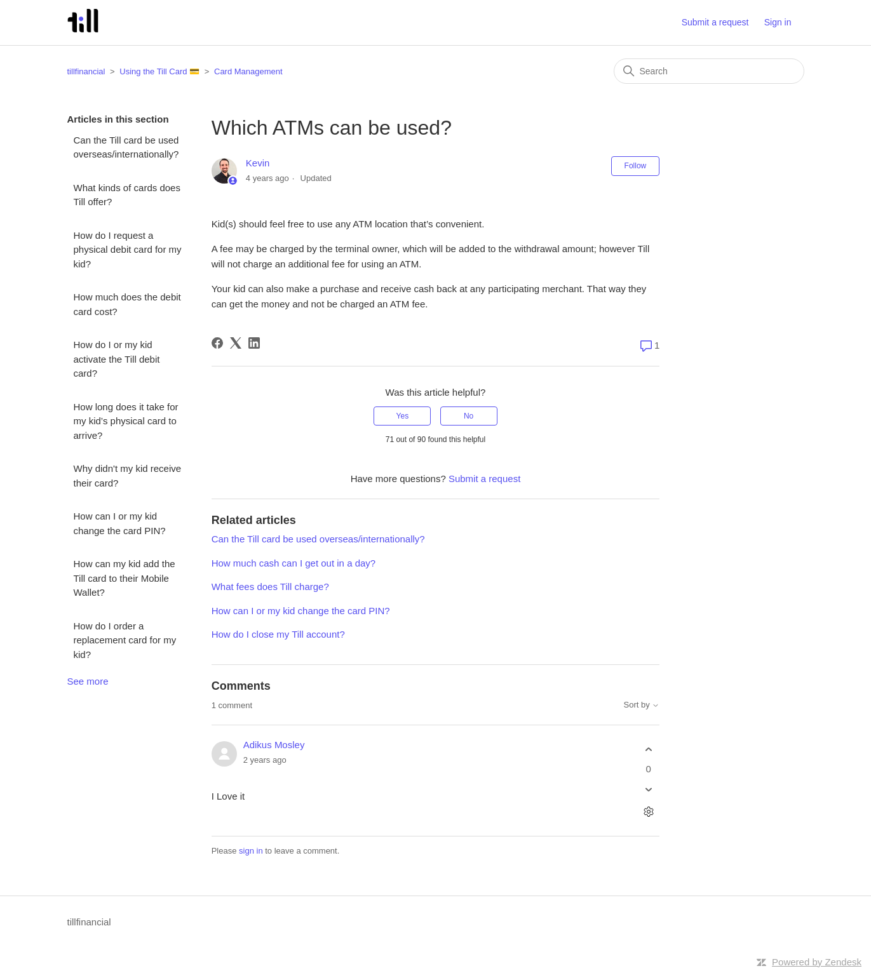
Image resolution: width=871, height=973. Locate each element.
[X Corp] (235, 343)
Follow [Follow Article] (636, 165)
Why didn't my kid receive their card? (128, 475)
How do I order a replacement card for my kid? (125, 640)
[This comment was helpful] (648, 749)
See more (88, 681)
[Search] (709, 71)
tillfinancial (86, 71)
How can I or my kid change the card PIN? (120, 523)
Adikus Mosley (274, 744)
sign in (251, 851)
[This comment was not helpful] (648, 790)
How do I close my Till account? (278, 634)
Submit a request (715, 22)
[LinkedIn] (254, 343)
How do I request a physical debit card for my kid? (128, 249)
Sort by (641, 705)
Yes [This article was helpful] (402, 416)
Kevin (258, 163)
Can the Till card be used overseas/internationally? (126, 147)
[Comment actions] (648, 812)
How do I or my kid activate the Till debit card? (117, 359)
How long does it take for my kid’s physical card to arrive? (126, 421)
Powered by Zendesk (816, 961)
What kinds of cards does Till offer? (127, 195)
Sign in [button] (778, 22)
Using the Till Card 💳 (159, 71)
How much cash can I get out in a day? (293, 563)
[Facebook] (217, 343)
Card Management (248, 71)
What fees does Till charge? (270, 586)
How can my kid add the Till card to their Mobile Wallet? (124, 578)
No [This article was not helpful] (468, 416)
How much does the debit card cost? (127, 304)
